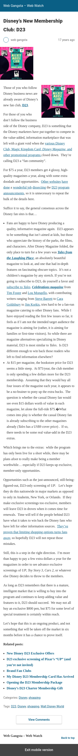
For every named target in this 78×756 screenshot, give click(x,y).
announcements (13, 193)
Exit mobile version (39, 750)
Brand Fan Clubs (19, 671)
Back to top (68, 737)
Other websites (51, 181)
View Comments (39, 719)
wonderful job (22, 187)
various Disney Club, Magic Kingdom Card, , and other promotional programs (37, 149)
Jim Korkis (32, 304)
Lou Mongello (37, 293)
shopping (34, 697)
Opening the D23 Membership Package (34, 682)
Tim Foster (14, 293)
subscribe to (18, 287)
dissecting (39, 187)
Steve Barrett (43, 298)
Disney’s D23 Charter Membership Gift (35, 688)
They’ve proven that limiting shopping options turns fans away (35, 532)
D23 (25, 105)
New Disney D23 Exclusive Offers (30, 653)
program (63, 187)
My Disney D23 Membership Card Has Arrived (40, 676)
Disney (23, 697)
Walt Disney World (52, 706)
